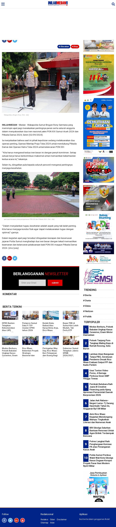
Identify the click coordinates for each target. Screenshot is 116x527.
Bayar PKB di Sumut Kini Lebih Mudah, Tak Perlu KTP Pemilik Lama (70, 328)
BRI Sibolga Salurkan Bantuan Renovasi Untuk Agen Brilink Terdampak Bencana (98, 431)
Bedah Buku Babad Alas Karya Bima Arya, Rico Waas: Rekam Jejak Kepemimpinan (50, 329)
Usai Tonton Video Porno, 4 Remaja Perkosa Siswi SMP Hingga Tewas (96, 374)
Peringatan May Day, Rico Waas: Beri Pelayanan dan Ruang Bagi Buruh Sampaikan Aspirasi (50, 355)
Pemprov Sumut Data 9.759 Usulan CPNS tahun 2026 (29, 326)
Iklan (52, 522)
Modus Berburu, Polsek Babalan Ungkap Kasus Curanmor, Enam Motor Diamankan (9, 354)
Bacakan (64, 46)
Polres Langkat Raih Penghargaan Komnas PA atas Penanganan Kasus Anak (97, 445)
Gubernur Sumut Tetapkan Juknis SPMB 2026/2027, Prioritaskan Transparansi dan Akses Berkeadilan (70, 356)
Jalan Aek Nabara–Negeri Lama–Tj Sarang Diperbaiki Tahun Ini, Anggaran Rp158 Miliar (98, 404)
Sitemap (44, 522)
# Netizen (88, 311)
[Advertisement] (58, 20)
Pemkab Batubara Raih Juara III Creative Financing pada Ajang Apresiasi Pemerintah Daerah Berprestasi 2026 (98, 389)
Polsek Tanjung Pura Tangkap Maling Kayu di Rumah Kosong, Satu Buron (98, 344)
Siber (52, 519)
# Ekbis (87, 306)
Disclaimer (62, 519)
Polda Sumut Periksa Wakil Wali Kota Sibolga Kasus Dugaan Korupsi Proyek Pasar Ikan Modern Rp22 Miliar (98, 460)
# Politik (87, 316)
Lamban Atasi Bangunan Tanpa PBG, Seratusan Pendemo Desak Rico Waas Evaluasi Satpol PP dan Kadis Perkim (98, 359)
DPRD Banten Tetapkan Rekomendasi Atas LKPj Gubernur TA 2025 (8, 329)
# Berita (87, 295)
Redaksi (44, 519)
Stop (75, 46)
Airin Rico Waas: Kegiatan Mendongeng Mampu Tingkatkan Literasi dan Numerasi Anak (97, 418)
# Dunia (87, 300)
